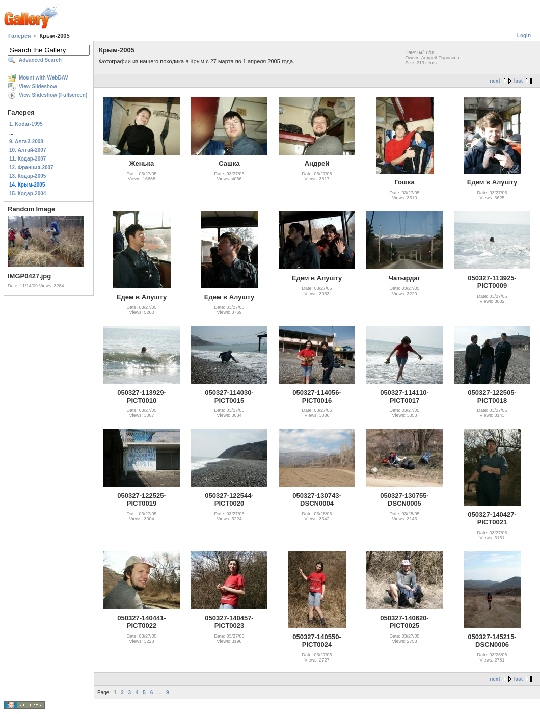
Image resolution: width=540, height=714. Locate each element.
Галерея (19, 36)
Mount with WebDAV (43, 78)
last (518, 81)
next (495, 81)
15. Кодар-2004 (27, 193)
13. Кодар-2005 (27, 176)
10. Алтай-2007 (27, 150)
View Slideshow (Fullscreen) (53, 95)
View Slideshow (38, 86)
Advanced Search (40, 60)
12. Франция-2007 (31, 167)
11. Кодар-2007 (27, 159)
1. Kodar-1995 (26, 124)
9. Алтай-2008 (26, 141)
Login (524, 35)
